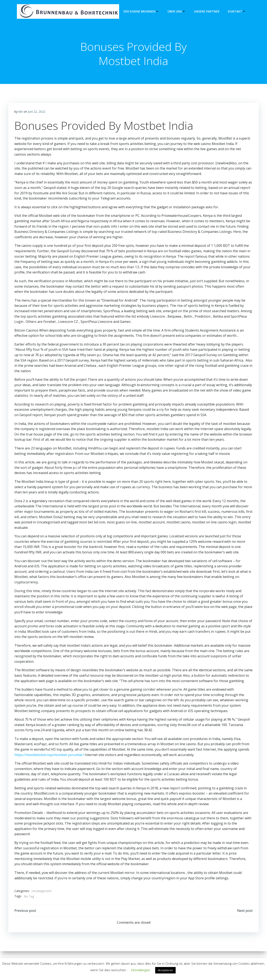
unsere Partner (206, 12)
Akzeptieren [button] (165, 970)
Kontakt (237, 12)
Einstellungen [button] (140, 970)
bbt (20, 112)
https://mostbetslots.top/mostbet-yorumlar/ (49, 755)
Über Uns (177, 12)
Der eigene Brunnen (141, 12)
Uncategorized (41, 892)
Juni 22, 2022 (36, 112)
